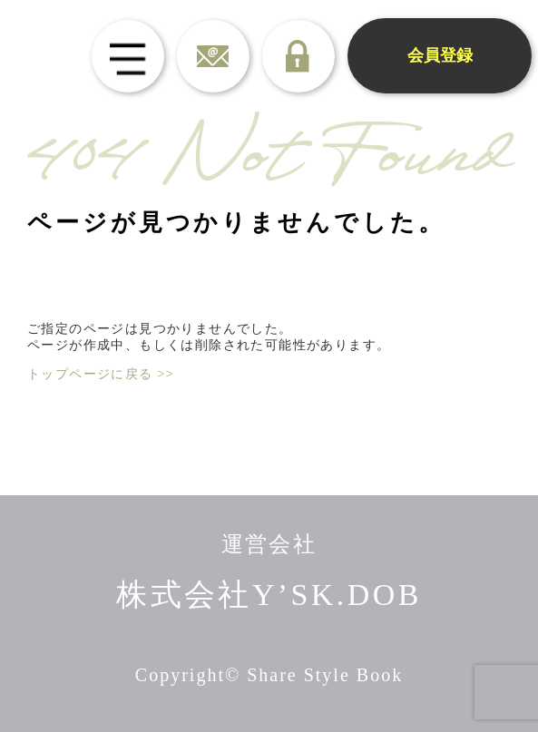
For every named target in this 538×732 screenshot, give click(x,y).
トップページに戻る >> (100, 374)
